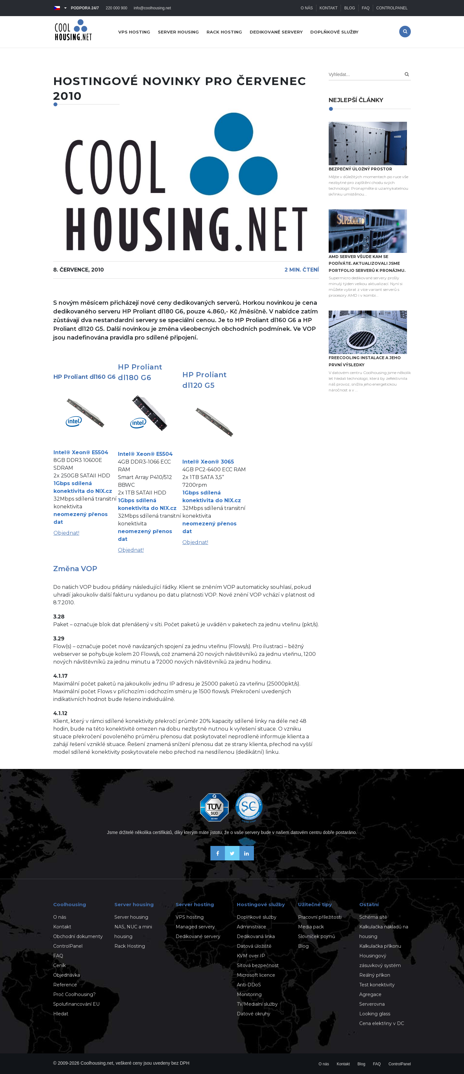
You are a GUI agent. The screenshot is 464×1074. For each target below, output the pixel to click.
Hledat (60, 1014)
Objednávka (66, 975)
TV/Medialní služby (257, 1004)
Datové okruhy (253, 1014)
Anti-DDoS (249, 985)
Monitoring (249, 994)
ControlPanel (392, 8)
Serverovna (372, 1004)
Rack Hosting (129, 946)
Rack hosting (224, 31)
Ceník (59, 965)
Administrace (251, 927)
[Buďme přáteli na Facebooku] (217, 859)
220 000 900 (116, 8)
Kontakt (329, 8)
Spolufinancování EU (76, 1004)
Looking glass (374, 1014)
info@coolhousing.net (152, 8)
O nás (307, 8)
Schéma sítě (373, 917)
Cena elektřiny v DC (381, 1023)
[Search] (407, 74)
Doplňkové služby (334, 31)
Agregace (370, 994)
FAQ (366, 8)
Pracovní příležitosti (320, 917)
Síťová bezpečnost (258, 965)
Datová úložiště (254, 946)
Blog (349, 8)
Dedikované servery (276, 31)
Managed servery (195, 927)
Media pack (311, 927)
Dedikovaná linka (256, 936)
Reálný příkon (374, 975)
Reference (65, 985)
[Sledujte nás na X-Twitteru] (232, 859)
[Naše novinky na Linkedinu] (246, 859)
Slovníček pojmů (316, 936)
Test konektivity (377, 985)
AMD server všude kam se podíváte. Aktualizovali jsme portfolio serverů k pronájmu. (367, 263)
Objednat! (66, 533)
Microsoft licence (256, 975)
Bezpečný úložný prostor (360, 169)
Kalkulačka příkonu (380, 946)
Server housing (178, 31)
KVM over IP (251, 956)
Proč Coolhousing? (74, 994)
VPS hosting (134, 31)
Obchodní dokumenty (78, 936)
